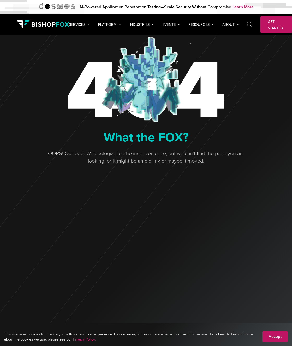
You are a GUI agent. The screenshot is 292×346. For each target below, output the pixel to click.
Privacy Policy (84, 339)
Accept (275, 336)
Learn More (243, 7)
